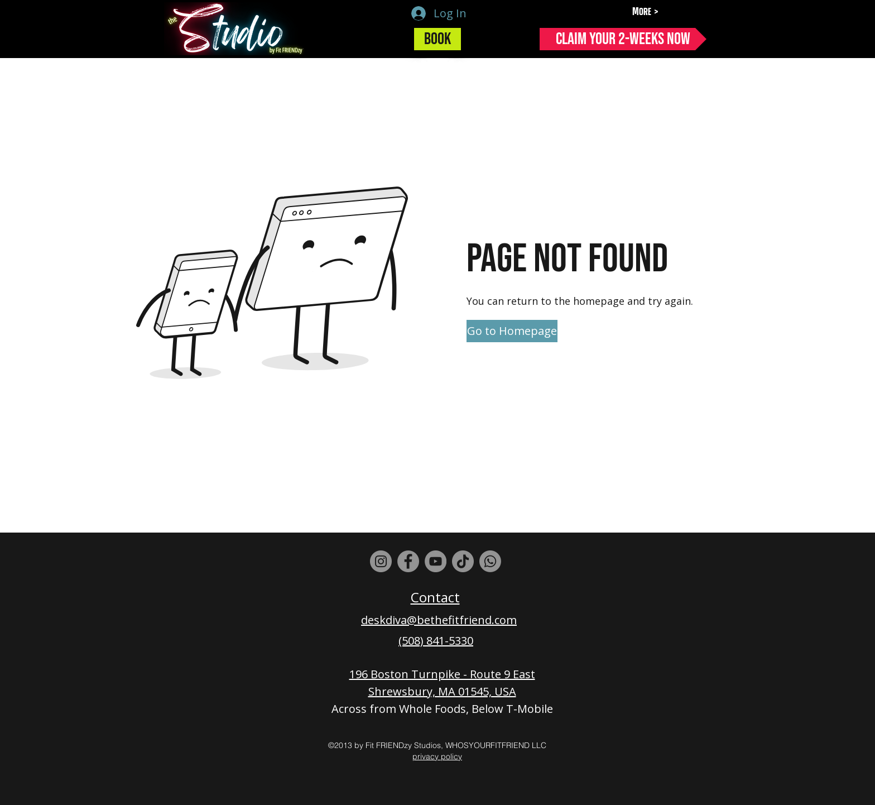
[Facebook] (408, 561)
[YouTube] (435, 561)
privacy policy (437, 756)
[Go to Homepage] (512, 331)
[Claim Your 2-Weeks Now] (623, 39)
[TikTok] (463, 561)
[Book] (437, 39)
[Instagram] (381, 561)
